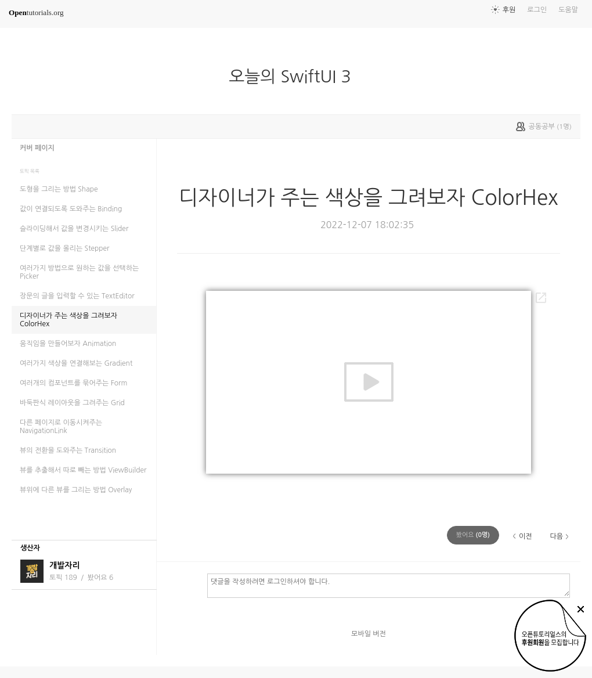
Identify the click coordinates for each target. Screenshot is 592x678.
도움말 (568, 9)
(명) (473, 535)
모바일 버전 (368, 633)
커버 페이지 (37, 148)
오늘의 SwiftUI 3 (294, 76)
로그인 (537, 9)
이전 (525, 536)
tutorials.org (36, 12)
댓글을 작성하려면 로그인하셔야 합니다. (388, 585)
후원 (509, 9)
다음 (556, 536)
